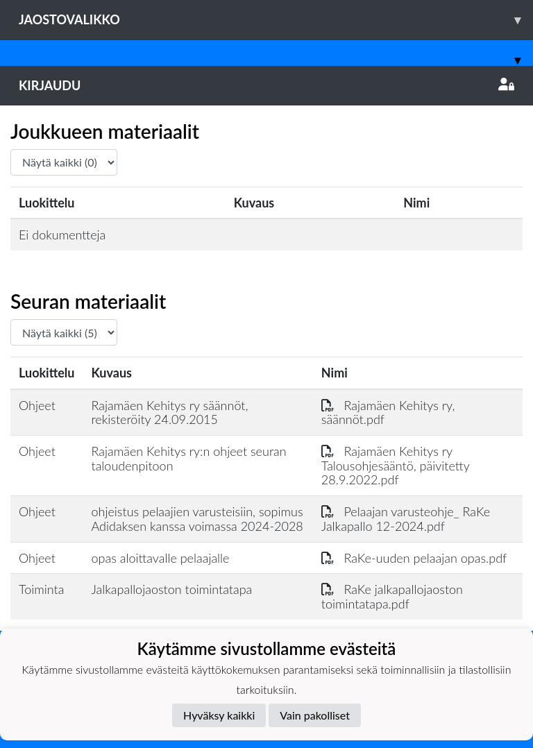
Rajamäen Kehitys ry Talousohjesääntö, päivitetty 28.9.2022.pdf (395, 465)
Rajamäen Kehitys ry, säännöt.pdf (388, 412)
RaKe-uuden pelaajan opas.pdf (414, 558)
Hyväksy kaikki (219, 715)
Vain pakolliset (315, 715)
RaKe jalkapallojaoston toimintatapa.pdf (392, 596)
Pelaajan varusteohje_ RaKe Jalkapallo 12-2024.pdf (405, 519)
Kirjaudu (266, 85)
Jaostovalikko (276, 20)
